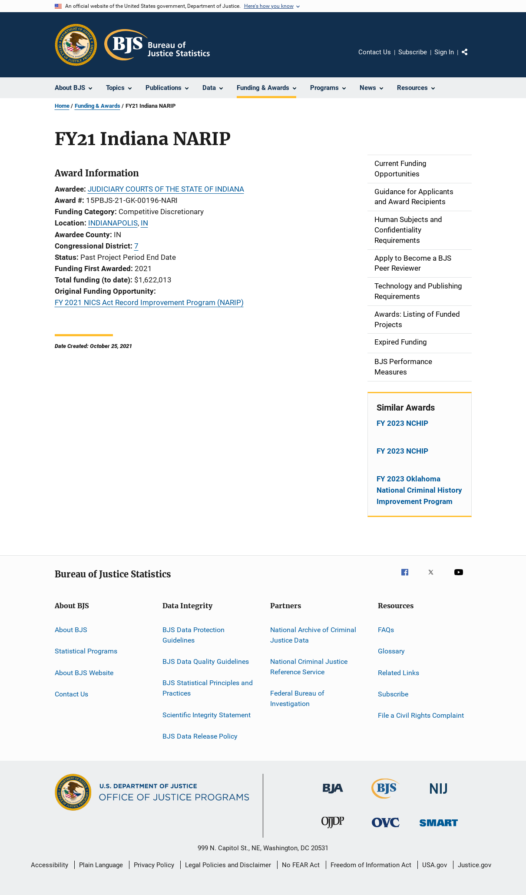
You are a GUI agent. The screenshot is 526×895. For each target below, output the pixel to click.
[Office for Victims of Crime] (386, 828)
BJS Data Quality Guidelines (205, 661)
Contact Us (374, 52)
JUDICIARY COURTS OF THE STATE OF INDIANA (166, 189)
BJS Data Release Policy (200, 736)
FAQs (386, 630)
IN (144, 223)
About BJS (71, 630)
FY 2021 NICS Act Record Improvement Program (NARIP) (149, 302)
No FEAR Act (301, 865)
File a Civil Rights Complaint (421, 715)
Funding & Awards (97, 106)
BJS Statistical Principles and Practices (207, 688)
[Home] (157, 44)
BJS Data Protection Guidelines (193, 635)
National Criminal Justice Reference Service (308, 666)
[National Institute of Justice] (438, 795)
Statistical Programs (86, 651)
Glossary (391, 651)
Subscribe (412, 52)
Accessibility (49, 865)
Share (472, 58)
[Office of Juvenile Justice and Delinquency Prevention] (332, 829)
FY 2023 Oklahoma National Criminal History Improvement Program (419, 490)
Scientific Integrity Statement (206, 714)
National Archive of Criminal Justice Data (313, 635)
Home (62, 106)
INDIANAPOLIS (113, 223)
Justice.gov (474, 865)
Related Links (398, 672)
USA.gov (434, 865)
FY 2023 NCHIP (402, 423)
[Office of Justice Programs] (76, 44)
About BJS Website (84, 672)
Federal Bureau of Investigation (297, 698)
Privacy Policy (154, 865)
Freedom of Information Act (371, 865)
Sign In (444, 52)
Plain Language (101, 865)
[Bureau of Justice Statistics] (385, 800)
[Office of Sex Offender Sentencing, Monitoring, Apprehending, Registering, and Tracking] (439, 827)
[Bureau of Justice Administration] (333, 795)
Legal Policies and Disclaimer (228, 865)
